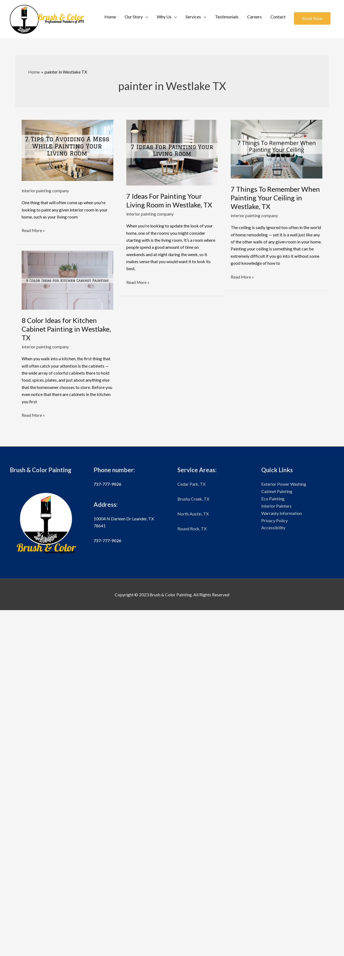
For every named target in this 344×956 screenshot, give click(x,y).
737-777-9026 (107, 830)
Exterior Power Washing (283, 830)
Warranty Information (281, 858)
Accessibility (273, 872)
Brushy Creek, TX (193, 844)
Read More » (33, 230)
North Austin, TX (193, 859)
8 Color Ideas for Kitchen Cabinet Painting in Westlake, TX (67, 329)
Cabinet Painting (276, 837)
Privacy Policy (274, 865)
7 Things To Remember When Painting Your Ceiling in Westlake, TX (273, 198)
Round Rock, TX (192, 874)
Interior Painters (276, 851)
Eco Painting (273, 844)
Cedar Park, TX (191, 830)
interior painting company (45, 190)
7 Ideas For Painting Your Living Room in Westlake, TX (170, 200)
